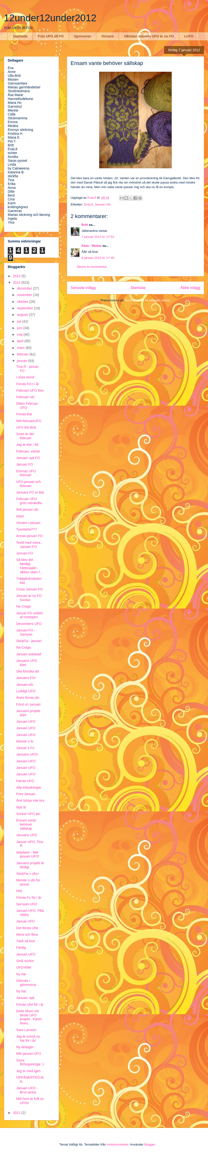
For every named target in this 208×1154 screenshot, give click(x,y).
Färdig (21, 947)
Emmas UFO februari (26, 473)
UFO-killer (23, 967)
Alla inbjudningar (28, 787)
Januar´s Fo (25, 748)
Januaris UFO (26, 835)
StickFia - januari (28, 641)
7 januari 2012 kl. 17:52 (98, 237)
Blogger (149, 1144)
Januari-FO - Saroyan (25, 632)
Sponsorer (82, 36)
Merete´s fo (24, 741)
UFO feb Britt (26, 427)
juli (19, 321)
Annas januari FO (29, 536)
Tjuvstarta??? (26, 529)
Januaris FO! (26, 678)
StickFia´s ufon (27, 874)
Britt (85, 225)
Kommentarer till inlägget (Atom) (147, 300)
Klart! (20, 516)
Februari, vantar (28, 451)
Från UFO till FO (51, 36)
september (25, 308)
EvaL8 (88, 204)
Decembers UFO (29, 624)
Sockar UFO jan (28, 814)
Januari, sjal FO (28, 458)
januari (22, 361)
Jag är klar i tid (27, 444)
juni (20, 328)
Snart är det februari (25, 436)
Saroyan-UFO (26, 904)
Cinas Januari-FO (29, 589)
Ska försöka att (27, 671)
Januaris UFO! (27, 754)
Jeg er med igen (28, 1071)
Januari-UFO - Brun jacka (27, 1090)
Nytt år (21, 807)
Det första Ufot (27, 928)
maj (20, 334)
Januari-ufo (24, 685)
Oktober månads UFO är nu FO (149, 36)
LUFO (188, 36)
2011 (17, 1113)
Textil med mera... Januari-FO (29, 545)
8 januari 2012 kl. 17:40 (98, 258)
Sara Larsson (26, 1030)
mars (21, 348)
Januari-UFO (26, 761)
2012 (17, 282)
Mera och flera (27, 934)
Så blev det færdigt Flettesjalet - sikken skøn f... (29, 566)
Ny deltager (25, 1047)
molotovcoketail (117, 1144)
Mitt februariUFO (28, 421)
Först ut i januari (28, 704)
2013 (17, 276)
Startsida (20, 36)
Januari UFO (25, 721)
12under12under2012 (50, 18)
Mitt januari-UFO (28, 1053)
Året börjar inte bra (30, 800)
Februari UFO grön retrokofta (29, 501)
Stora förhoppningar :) (30, 1062)
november (25, 295)
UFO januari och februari (28, 484)
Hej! (19, 891)
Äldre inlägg (190, 288)
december (25, 288)
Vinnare (107, 36)
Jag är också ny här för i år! (28, 1038)
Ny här (21, 974)
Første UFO (25, 781)
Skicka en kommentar (92, 267)
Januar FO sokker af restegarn (29, 615)
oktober (23, 302)
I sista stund (25, 377)
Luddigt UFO (25, 691)
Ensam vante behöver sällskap (26, 824)
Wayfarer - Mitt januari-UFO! (27, 854)
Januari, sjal (25, 998)
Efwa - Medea (91, 246)
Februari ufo (25, 397)
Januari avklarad (28, 654)
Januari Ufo (103, 204)
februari (23, 354)
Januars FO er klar (30, 492)
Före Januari (25, 794)
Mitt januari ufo (27, 509)
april (20, 341)
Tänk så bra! (25, 941)
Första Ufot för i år (30, 1004)
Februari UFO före (30, 390)
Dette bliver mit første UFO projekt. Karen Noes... (29, 1017)
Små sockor (25, 961)
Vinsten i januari (28, 523)
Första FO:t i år (27, 384)
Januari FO (24, 464)
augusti (23, 315)
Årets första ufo (27, 698)
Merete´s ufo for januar (28, 882)
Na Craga (23, 606)
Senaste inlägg (83, 288)
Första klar (24, 414)
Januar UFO (25, 921)
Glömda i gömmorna (26, 983)
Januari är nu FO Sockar (29, 598)
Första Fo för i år (28, 897)
